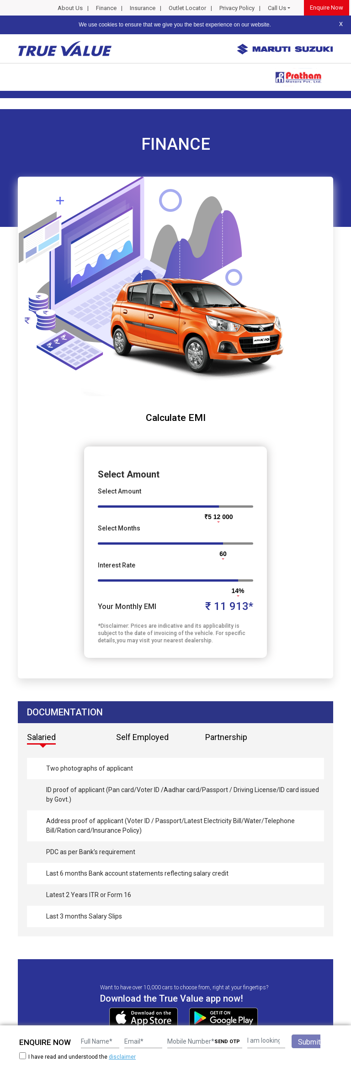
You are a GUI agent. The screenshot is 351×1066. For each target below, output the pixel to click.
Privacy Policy (237, 8)
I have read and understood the (77, 1056)
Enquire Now (326, 7)
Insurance (142, 8)
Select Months (119, 528)
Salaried (41, 737)
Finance (106, 8)
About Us (70, 8)
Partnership (226, 737)
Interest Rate (116, 565)
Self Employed (142, 737)
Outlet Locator (187, 8)
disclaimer (122, 1057)
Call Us (277, 8)
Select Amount (119, 491)
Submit (309, 1042)
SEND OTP (227, 1042)
